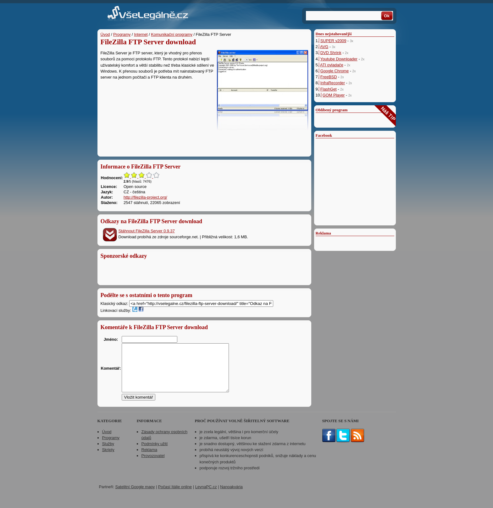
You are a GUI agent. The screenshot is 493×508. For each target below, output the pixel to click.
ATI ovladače (331, 65)
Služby (108, 453)
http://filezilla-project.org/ (145, 197)
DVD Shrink (330, 52)
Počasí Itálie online (175, 496)
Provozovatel (153, 465)
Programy (121, 34)
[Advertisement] (204, 141)
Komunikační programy (171, 34)
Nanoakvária (231, 496)
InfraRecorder (332, 82)
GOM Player (334, 95)
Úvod (105, 34)
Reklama (149, 459)
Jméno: (111, 339)
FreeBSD (328, 77)
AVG (324, 46)
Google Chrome (334, 71)
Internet (140, 34)
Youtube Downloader (338, 59)
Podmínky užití (154, 453)
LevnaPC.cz (206, 496)
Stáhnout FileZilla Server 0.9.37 (147, 231)
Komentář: (111, 373)
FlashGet (328, 89)
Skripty (108, 459)
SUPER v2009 (333, 40)
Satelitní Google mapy (135, 496)
